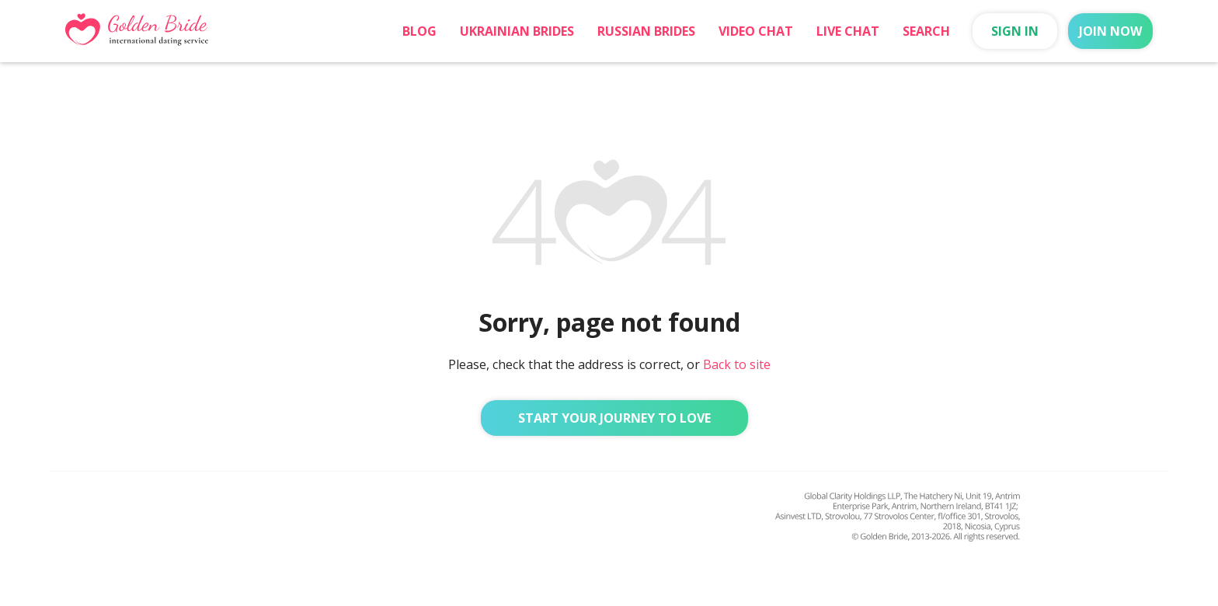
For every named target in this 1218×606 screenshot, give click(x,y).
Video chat (756, 31)
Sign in (1015, 31)
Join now (1110, 31)
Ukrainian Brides (517, 31)
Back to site (737, 364)
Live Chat (847, 31)
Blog (419, 31)
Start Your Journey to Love (614, 418)
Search (926, 31)
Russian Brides (646, 31)
